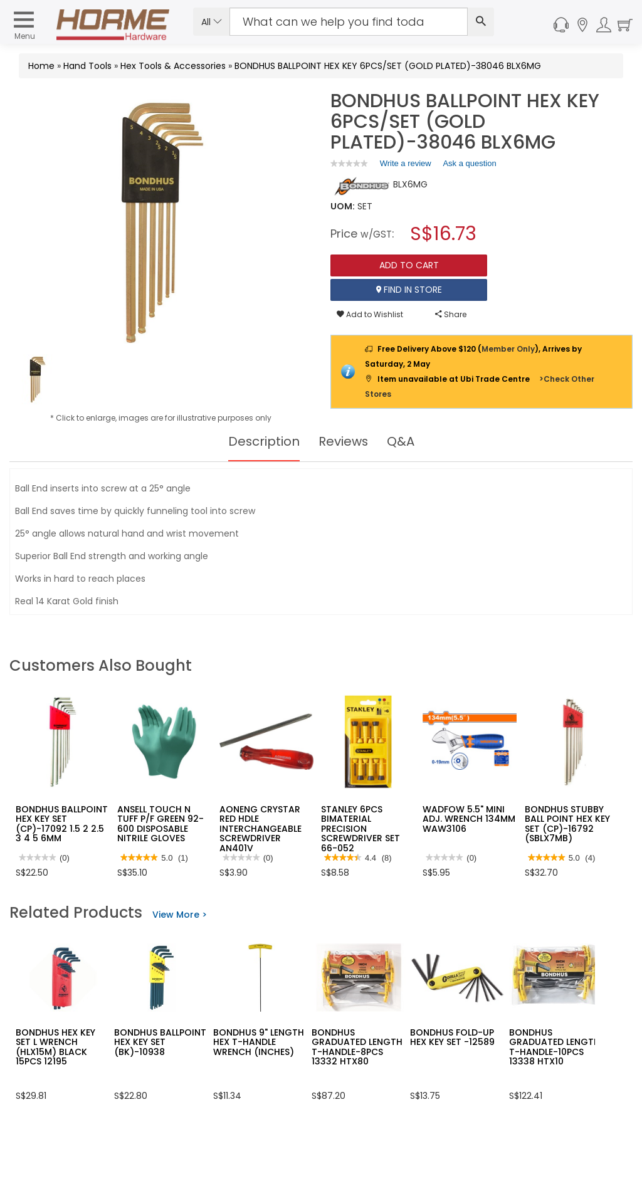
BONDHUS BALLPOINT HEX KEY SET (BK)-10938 (160, 1042)
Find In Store (409, 289)
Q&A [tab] (401, 441)
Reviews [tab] (343, 441)
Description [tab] (264, 441)
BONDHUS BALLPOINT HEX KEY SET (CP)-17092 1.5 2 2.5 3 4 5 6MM (62, 823)
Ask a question (469, 163)
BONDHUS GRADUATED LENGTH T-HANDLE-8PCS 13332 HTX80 (357, 1047)
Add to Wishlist (370, 314)
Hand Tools (87, 66)
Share (450, 314)
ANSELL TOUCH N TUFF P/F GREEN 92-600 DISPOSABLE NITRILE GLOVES (160, 823)
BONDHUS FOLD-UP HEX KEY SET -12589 (452, 1037)
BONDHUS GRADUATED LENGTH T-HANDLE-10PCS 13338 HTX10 (554, 1047)
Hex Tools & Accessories (173, 66)
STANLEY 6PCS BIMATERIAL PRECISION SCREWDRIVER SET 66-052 (360, 828)
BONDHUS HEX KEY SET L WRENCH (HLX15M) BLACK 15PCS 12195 (55, 1047)
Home (41, 66)
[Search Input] (348, 22)
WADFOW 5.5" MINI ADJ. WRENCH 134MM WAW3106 (469, 819)
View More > (179, 914)
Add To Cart (409, 265)
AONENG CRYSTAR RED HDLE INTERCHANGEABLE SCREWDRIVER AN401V (260, 828)
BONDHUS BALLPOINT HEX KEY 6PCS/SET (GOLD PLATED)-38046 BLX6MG (387, 66)
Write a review (405, 165)
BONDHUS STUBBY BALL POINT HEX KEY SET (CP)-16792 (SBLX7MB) (567, 823)
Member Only (508, 349)
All (211, 22)
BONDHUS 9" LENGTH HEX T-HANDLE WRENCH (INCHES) (258, 1042)
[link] (349, 163)
